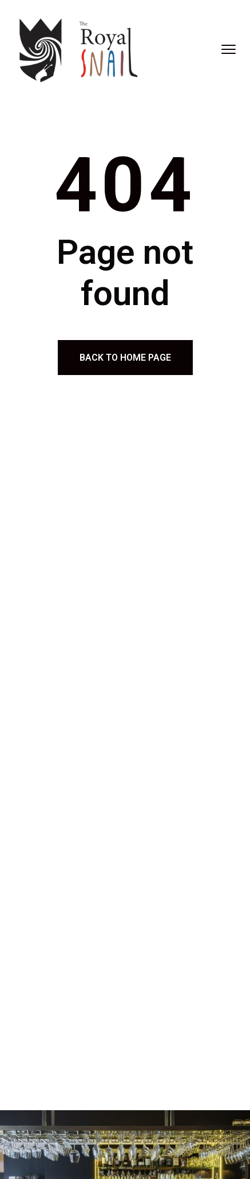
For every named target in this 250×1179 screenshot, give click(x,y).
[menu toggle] (228, 49)
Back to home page (125, 357)
